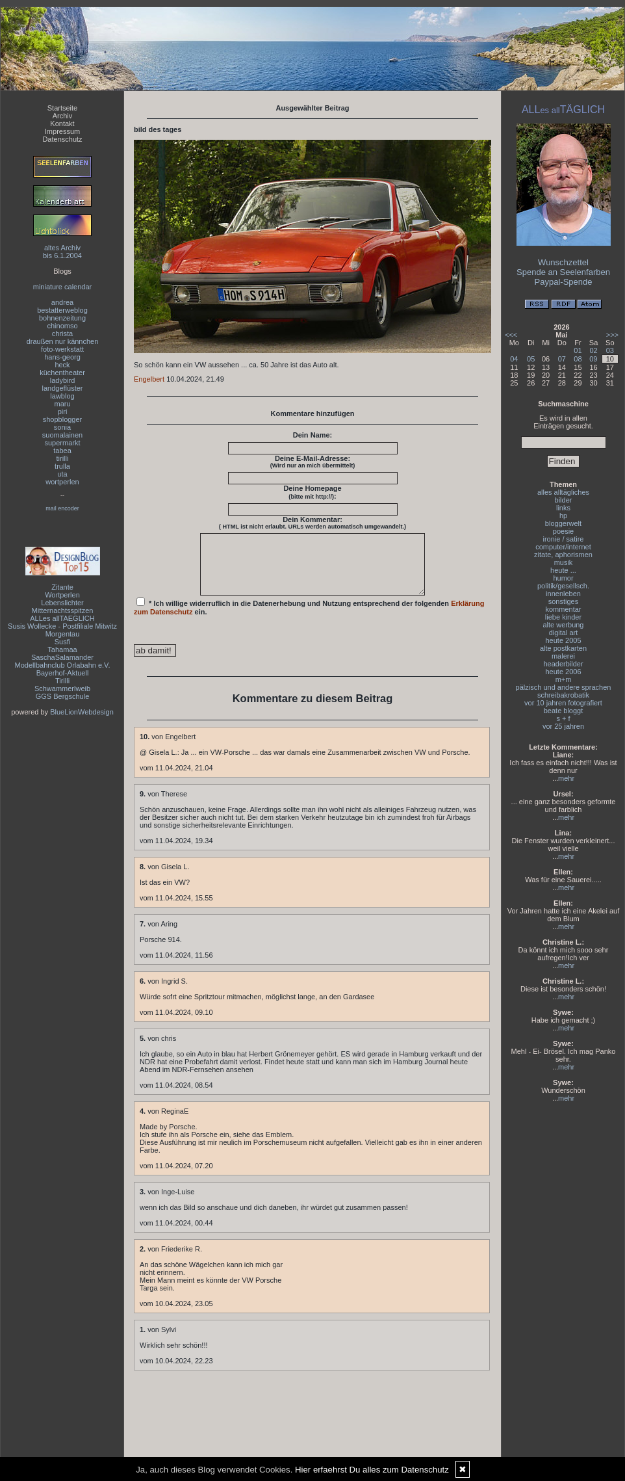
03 (610, 350)
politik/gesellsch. (563, 586)
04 (514, 359)
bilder (563, 500)
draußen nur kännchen (63, 341)
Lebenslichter (62, 603)
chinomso (62, 326)
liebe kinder (563, 617)
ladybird (62, 380)
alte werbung (563, 625)
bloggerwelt (563, 523)
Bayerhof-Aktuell (62, 673)
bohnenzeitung (62, 318)
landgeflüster (62, 388)
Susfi (62, 642)
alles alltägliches (563, 492)
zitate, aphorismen (563, 554)
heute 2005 (563, 640)
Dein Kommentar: (312, 523)
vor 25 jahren (563, 726)
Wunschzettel (563, 262)
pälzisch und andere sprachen (563, 687)
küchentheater (62, 372)
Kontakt (62, 123)
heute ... (563, 570)
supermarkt (62, 443)
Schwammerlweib (62, 688)
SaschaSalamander (62, 657)
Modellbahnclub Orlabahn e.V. (62, 665)
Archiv (63, 116)
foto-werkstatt (62, 349)
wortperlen (62, 482)
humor (563, 578)
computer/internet (563, 547)
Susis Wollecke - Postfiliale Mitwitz (62, 626)
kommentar (563, 609)
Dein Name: (313, 435)
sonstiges (563, 601)
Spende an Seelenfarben (563, 272)
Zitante (62, 587)
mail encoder (62, 508)
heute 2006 (563, 671)
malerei (563, 656)
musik (563, 562)
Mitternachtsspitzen (63, 610)
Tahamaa (62, 649)
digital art (563, 632)
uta (62, 474)
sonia (62, 427)
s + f (563, 718)
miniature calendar (62, 287)
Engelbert (149, 379)
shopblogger (63, 419)
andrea (62, 302)
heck (62, 365)
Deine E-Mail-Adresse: (312, 461)
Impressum (62, 131)
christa (62, 333)
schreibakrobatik (563, 695)
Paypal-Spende (564, 282)
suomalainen (62, 435)
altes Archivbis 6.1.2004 (62, 251)
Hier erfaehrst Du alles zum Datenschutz (372, 1469)
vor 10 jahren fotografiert (563, 703)
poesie (563, 531)
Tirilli (62, 681)
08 (577, 359)
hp (563, 515)
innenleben (563, 593)
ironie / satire (563, 539)
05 (531, 359)
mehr (566, 778)
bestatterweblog (62, 310)
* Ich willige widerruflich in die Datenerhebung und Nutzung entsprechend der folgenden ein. (309, 618)
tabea (62, 450)
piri (63, 411)
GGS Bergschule (63, 696)
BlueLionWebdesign (82, 712)
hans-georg (62, 357)
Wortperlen (62, 595)
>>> (612, 335)
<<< (511, 335)
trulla (62, 466)
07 (562, 359)
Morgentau (62, 634)
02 (593, 350)
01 (577, 350)
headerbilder (563, 664)
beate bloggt (563, 710)
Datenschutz (62, 139)
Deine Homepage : (312, 492)
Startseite (62, 108)
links (563, 508)
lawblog (62, 396)
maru (62, 404)
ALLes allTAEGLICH (62, 618)
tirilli (63, 458)
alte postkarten (563, 648)
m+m (563, 679)
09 (593, 359)
